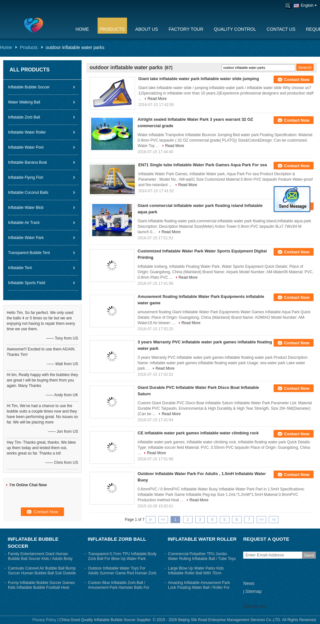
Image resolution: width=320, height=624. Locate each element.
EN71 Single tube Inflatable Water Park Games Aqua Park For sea (202, 164)
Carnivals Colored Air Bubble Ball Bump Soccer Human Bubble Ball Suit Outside (42, 570)
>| (273, 519)
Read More (157, 98)
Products (112, 29)
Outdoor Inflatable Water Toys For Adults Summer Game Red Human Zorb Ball (122, 573)
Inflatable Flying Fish (25, 177)
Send (309, 555)
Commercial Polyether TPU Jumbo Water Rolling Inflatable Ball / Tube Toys (202, 556)
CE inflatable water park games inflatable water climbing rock (198, 433)
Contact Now (296, 79)
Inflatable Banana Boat (27, 162)
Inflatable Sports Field (26, 283)
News (248, 583)
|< (150, 519)
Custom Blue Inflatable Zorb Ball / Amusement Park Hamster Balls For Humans (118, 587)
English (309, 5)
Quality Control (235, 29)
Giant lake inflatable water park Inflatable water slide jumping (198, 78)
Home (82, 29)
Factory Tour (186, 29)
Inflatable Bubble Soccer (29, 87)
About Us (146, 29)
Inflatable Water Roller (27, 132)
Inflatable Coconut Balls (28, 192)
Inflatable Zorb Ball (24, 117)
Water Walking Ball (24, 102)
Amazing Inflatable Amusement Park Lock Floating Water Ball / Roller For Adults (199, 587)
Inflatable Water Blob (26, 207)
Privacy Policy (44, 620)
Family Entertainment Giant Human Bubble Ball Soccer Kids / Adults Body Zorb (40, 559)
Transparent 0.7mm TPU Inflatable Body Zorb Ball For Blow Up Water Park (122, 556)
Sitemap (253, 591)
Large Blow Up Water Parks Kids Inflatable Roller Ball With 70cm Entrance (196, 573)
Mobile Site (254, 606)
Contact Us (281, 29)
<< (163, 519)
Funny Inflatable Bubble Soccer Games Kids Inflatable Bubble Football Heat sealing (41, 587)
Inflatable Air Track (24, 222)
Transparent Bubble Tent (29, 252)
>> (261, 519)
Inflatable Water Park (26, 237)
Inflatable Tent (20, 268)
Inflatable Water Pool (26, 147)
